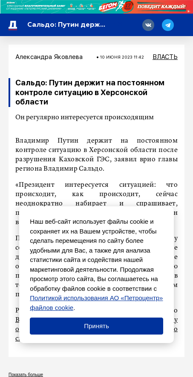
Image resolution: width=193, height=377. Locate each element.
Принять (96, 325)
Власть (165, 57)
